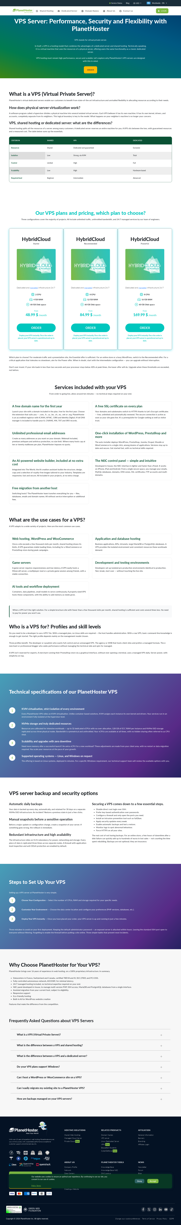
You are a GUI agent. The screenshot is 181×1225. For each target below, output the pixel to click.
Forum (140, 1170)
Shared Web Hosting (72, 1135)
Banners (141, 1138)
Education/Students (109, 1148)
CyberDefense (109, 1150)
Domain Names (107, 1135)
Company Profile (70, 1167)
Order (90, 70)
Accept (153, 1181)
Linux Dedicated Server (110, 1141)
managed (34, 287)
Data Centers (69, 1173)
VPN (105, 1144)
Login (162, 10)
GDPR (171, 1219)
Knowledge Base (107, 1167)
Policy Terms (36, 1186)
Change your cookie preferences (127, 1219)
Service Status (115, 3)
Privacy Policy (162, 1219)
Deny (139, 1181)
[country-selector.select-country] (156, 3)
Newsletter (142, 1167)
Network (67, 1170)
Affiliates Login (143, 1144)
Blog (127, 3)
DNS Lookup (106, 1173)
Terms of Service (148, 1219)
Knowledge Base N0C (109, 1170)
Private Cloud (72, 1141)
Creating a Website (71, 1189)
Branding (141, 1141)
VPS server (105, 1138)
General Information (146, 1135)
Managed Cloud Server (73, 1138)
